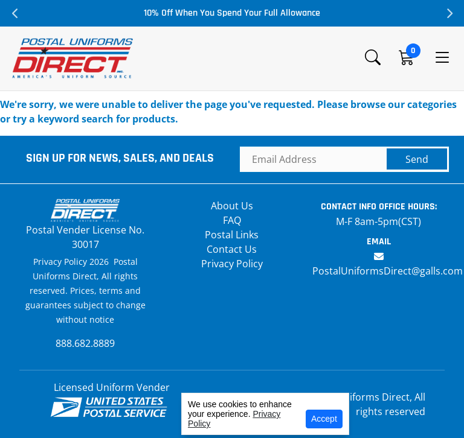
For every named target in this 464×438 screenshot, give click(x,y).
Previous (15, 13)
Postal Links (232, 234)
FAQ (232, 220)
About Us (232, 205)
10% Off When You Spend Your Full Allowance (232, 13)
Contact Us (232, 249)
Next (449, 13)
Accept (324, 419)
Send (416, 159)
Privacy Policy (232, 263)
